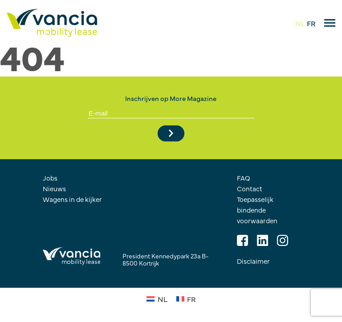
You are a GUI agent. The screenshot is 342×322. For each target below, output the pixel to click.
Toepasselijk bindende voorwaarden (257, 209)
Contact (249, 188)
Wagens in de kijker (72, 199)
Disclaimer (253, 261)
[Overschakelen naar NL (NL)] (156, 298)
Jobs (50, 177)
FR (311, 23)
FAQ (243, 177)
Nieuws (54, 188)
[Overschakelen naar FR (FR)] (186, 298)
